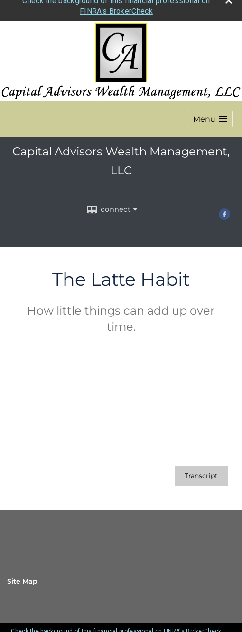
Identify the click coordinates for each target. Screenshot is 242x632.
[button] (210, 116)
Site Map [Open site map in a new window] (22, 578)
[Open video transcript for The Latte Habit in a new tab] (201, 473)
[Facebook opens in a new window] (224, 213)
